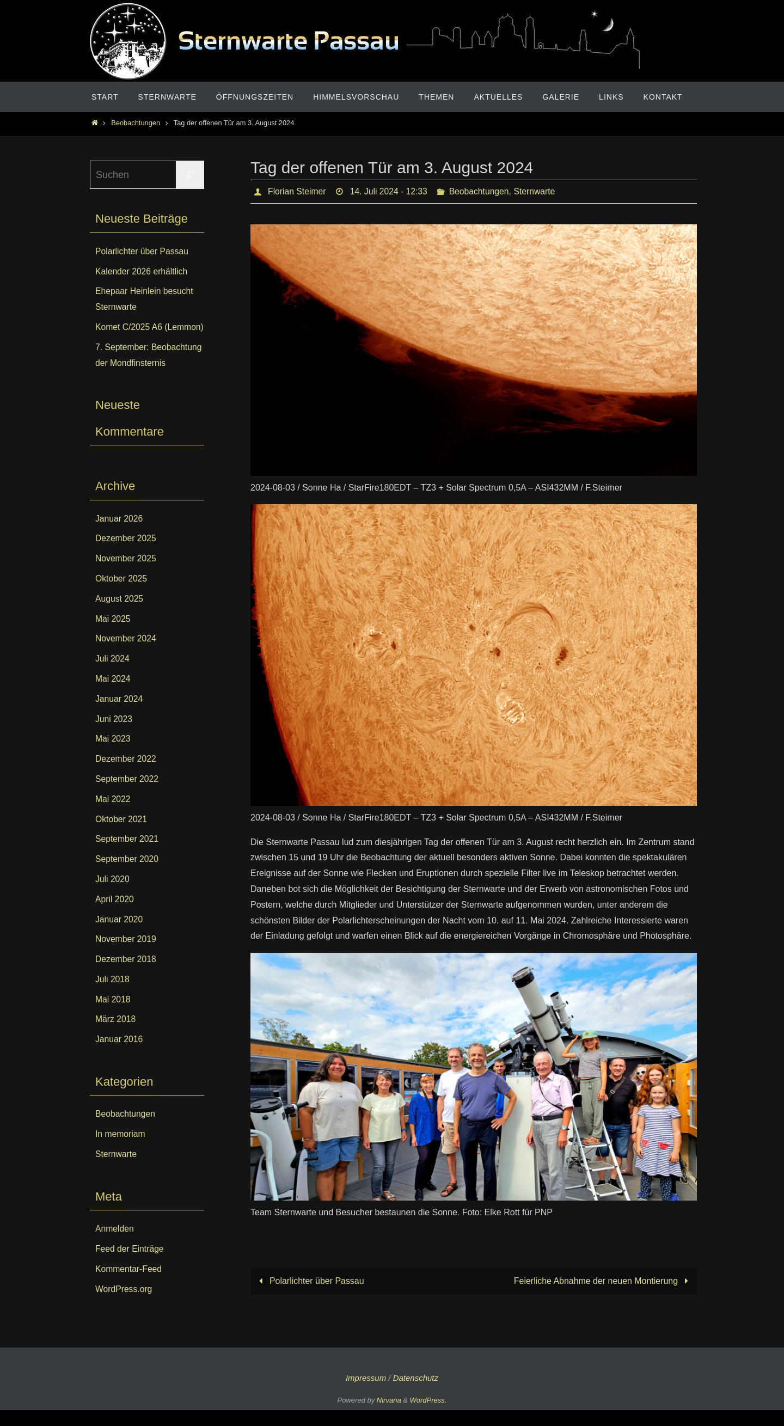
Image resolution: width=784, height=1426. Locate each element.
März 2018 (116, 1034)
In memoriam (120, 1149)
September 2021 (127, 854)
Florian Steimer (297, 191)
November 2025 (126, 574)
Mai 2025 (113, 634)
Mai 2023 (113, 754)
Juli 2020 (112, 894)
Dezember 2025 (126, 554)
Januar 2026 (119, 533)
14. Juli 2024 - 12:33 (390, 191)
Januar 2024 (119, 714)
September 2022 (127, 794)
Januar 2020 (119, 934)
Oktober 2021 (121, 834)
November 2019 (126, 954)
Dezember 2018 (126, 975)
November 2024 (126, 654)
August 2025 (119, 614)
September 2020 (127, 874)
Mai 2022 (113, 814)
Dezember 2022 (126, 774)
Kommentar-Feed (129, 1284)
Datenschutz (415, 1393)
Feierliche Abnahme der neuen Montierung (603, 1281)
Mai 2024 (113, 694)
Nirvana (389, 1416)
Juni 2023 (114, 734)
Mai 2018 (113, 1014)
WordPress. (428, 1416)
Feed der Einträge (130, 1264)
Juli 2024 (112, 674)
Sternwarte (539, 191)
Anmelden (114, 1244)
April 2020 (114, 915)
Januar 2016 (119, 1055)
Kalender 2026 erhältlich (142, 271)
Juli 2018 (112, 995)
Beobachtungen (135, 123)
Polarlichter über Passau (309, 1281)
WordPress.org (124, 1304)
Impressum (366, 1393)
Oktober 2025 (121, 594)
